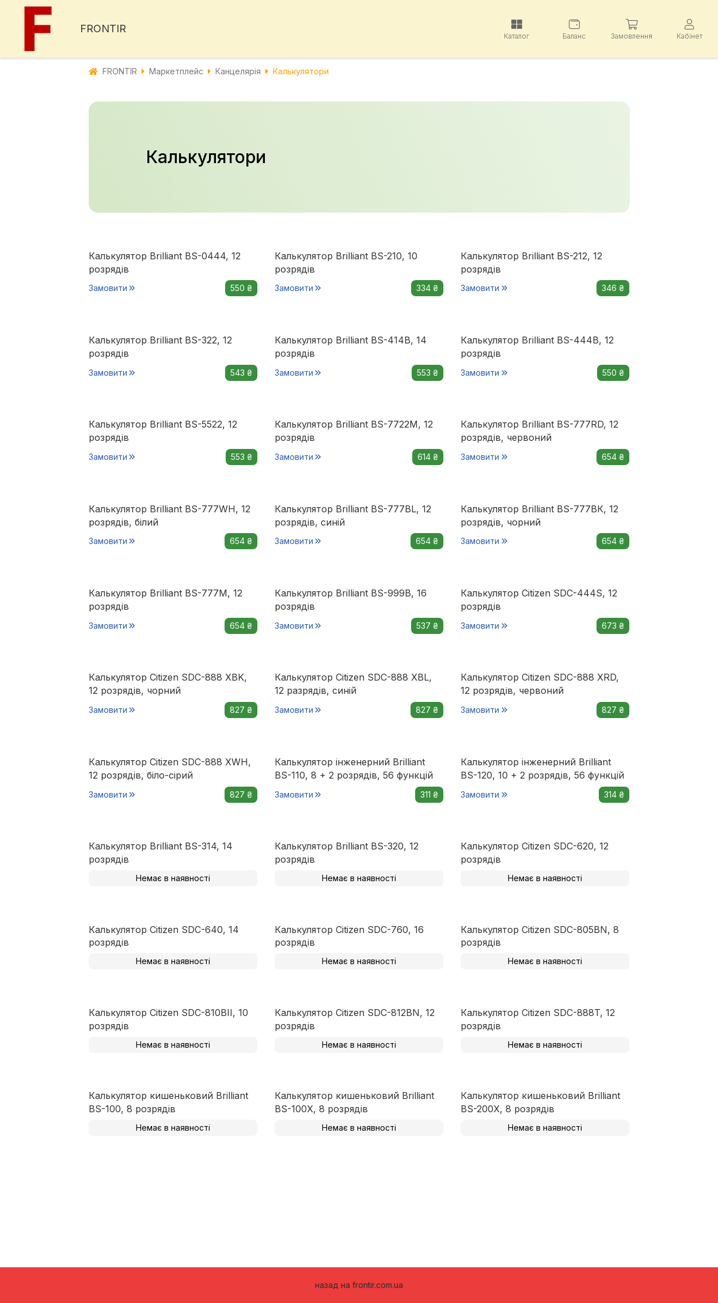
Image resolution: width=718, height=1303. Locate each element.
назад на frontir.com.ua (359, 1285)
